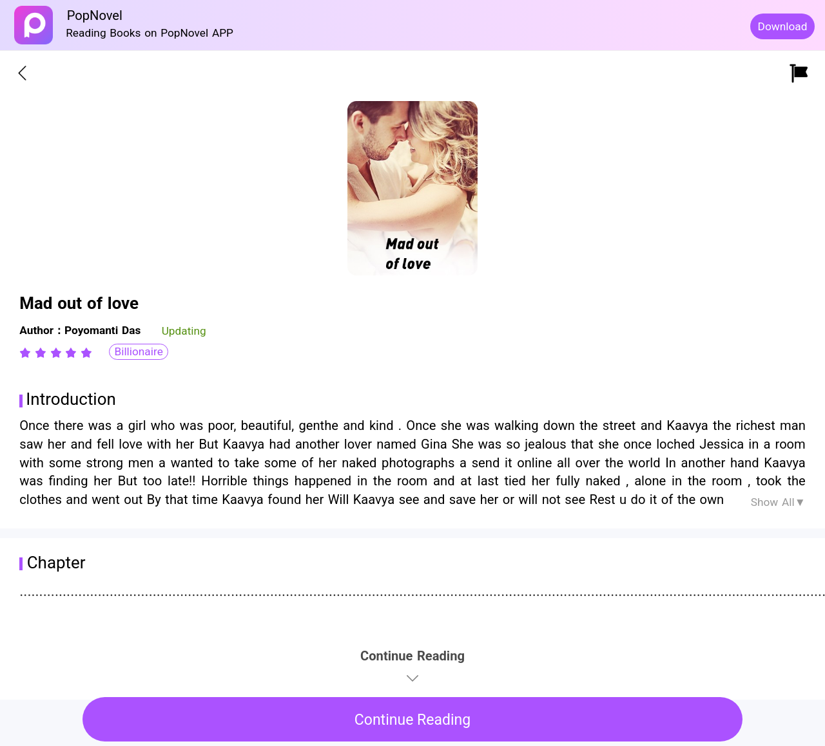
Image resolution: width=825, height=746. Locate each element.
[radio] (27, 353)
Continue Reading (412, 720)
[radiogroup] (55, 353)
